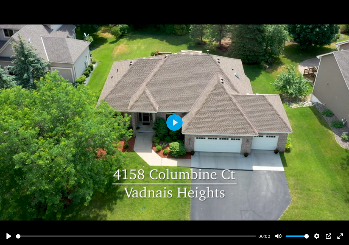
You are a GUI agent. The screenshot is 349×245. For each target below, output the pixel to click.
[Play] (8, 236)
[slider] (136, 236)
